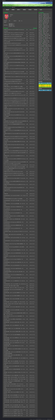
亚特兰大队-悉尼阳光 (46, 79)
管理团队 (13, 9)
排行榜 (41, 9)
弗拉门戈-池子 (41, 16)
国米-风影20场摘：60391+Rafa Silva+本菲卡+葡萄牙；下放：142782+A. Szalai (15, 340)
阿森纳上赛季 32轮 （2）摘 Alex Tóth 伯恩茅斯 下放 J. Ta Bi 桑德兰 (14, 86)
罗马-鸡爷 (40, 28)
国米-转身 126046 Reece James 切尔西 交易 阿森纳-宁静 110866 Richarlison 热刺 (15, 150)
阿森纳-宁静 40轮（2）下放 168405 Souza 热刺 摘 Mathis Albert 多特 (14, 34)
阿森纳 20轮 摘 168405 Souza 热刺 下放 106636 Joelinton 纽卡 (13, 43)
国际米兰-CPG (40, 63)
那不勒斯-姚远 (41, 55)
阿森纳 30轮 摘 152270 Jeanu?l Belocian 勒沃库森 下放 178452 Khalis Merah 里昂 (15, 136)
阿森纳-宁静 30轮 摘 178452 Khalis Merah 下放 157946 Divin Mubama (14, 171)
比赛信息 (24, 9)
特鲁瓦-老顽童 (45, 19)
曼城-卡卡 (44, 24)
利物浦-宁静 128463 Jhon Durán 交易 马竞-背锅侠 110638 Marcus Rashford (14, 91)
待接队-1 (44, 32)
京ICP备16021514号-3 (50, 419)
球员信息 (30, 9)
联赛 (4, 0)
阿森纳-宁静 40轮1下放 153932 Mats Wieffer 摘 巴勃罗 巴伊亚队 (13, 36)
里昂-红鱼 (44, 39)
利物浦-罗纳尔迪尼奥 (41, 51)
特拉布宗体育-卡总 (45, 71)
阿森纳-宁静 (6, 193)
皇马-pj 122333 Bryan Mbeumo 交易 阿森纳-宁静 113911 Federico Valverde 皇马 (15, 98)
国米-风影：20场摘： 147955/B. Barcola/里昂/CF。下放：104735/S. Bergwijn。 (15, 377)
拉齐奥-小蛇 (44, 36)
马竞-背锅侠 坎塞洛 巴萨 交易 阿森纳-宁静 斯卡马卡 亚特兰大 (13, 81)
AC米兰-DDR (45, 47)
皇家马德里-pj (45, 67)
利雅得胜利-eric (41, 75)
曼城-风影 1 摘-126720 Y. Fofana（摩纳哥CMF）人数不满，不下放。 (14, 415)
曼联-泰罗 (40, 43)
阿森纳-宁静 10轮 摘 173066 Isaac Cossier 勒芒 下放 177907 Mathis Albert (14, 32)
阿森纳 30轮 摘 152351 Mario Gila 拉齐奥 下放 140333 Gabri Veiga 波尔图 (14, 71)
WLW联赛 (4, 7)
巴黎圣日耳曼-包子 (41, 35)
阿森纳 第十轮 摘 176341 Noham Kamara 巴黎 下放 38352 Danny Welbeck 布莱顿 (15, 103)
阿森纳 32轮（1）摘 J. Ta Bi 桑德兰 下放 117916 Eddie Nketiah (13, 93)
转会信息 (35, 9)
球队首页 (7, 9)
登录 (50, 0)
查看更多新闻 (35, 28)
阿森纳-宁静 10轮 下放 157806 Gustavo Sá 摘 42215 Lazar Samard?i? (13, 48)
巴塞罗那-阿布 (45, 15)
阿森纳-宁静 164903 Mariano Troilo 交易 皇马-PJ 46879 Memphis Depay (14, 173)
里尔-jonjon (40, 23)
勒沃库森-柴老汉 (45, 44)
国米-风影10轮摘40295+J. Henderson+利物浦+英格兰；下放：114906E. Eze (15, 375)
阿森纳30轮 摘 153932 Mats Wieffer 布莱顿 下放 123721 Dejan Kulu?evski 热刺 (15, 38)
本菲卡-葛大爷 (41, 40)
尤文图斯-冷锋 (41, 20)
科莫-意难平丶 (45, 59)
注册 (52, 0)
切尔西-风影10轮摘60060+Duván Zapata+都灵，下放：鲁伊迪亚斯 (13, 198)
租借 (27, 193)
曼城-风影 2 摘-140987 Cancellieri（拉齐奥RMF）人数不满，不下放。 (14, 413)
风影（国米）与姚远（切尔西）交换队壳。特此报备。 (12, 285)
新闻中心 (18, 9)
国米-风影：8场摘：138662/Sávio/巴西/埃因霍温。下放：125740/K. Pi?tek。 (15, 395)
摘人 (27, 29)
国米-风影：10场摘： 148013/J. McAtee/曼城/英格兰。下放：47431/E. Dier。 (15, 361)
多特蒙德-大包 (45, 27)
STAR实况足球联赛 (8, 7)
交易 (27, 36)
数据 (3, 0)
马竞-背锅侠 (40, 31)
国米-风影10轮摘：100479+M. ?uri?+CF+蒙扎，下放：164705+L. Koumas (14, 287)
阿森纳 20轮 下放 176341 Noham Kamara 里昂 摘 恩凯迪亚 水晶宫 (13, 79)
